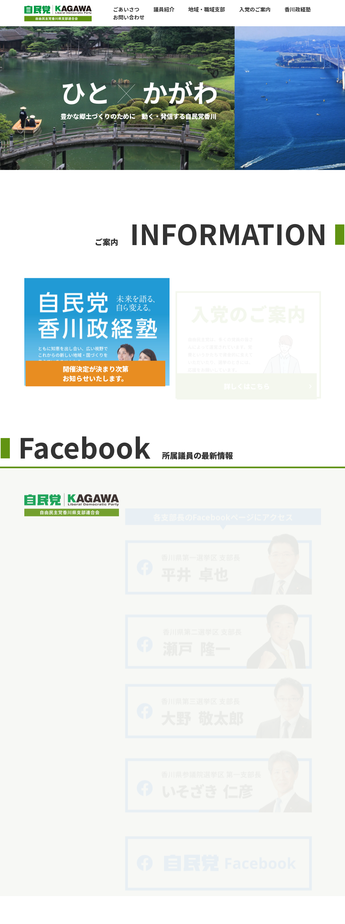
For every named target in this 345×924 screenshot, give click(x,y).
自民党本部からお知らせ (263, 882)
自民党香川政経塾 (163, 882)
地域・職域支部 (206, 9)
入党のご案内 (255, 9)
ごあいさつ (126, 9)
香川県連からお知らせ (210, 882)
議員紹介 (163, 9)
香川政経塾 (298, 9)
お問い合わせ (129, 17)
